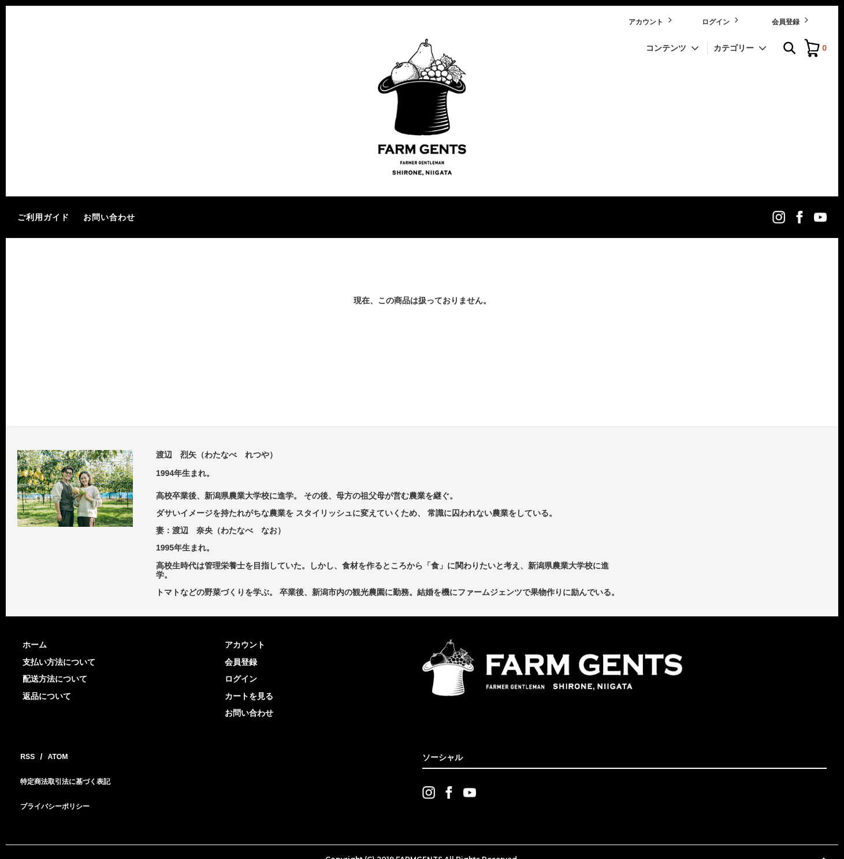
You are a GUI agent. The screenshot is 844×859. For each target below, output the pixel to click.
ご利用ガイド (43, 217)
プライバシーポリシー (57, 787)
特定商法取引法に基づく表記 (69, 770)
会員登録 (791, 20)
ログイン (721, 20)
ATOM (52, 753)
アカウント (651, 20)
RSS (25, 753)
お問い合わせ (109, 217)
